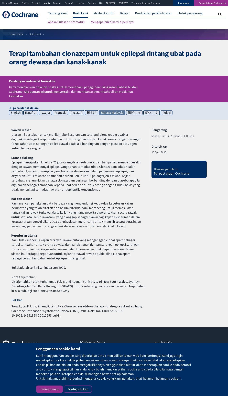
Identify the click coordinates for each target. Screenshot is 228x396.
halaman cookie (167, 378)
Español (36, 3)
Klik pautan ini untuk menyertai (46, 92)
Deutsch (92, 3)
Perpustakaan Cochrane (211, 3)
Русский (68, 3)
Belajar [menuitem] (124, 13)
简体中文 (123, 3)
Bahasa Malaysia (10, 3)
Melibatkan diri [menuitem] (103, 13)
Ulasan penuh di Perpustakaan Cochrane (171, 171)
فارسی (46, 3)
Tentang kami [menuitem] (57, 13)
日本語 (91, 113)
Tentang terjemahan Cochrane (146, 3)
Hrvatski (80, 3)
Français (57, 3)
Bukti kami (35, 34)
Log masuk (183, 3)
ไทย (101, 3)
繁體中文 (111, 3)
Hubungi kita (165, 342)
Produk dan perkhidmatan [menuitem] (153, 13)
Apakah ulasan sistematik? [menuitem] (66, 22)
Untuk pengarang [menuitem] (190, 13)
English (25, 3)
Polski (166, 113)
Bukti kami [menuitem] (80, 13)
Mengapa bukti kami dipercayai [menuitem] (112, 22)
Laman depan (16, 34)
